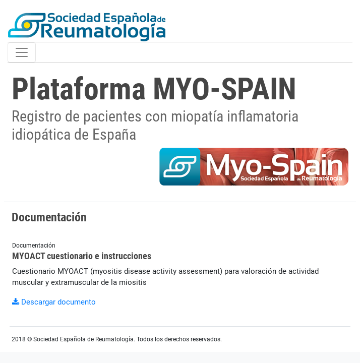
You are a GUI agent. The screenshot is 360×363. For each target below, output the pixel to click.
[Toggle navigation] (22, 52)
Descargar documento (54, 302)
